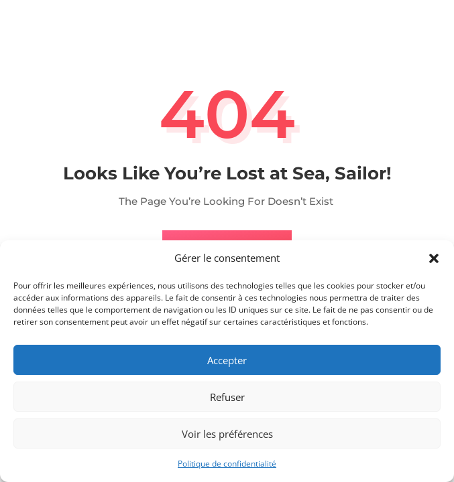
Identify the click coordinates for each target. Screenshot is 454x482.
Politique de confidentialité (227, 463)
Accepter (227, 360)
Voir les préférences (227, 433)
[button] (434, 258)
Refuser (227, 397)
